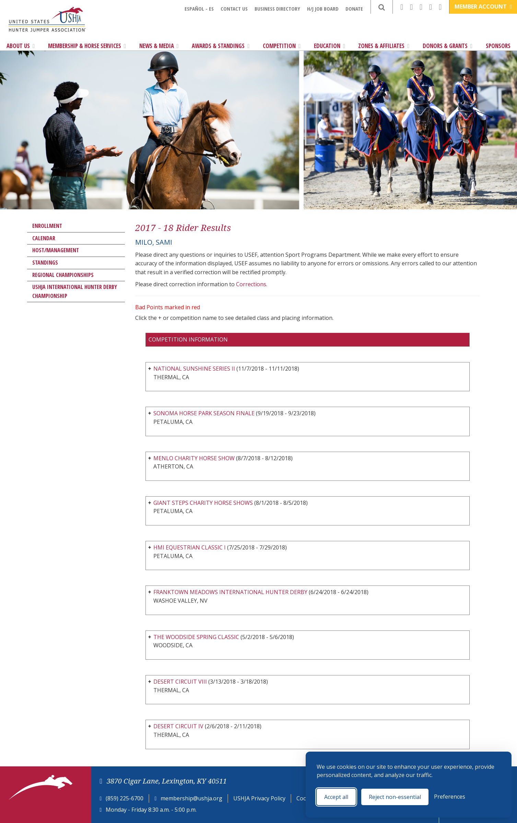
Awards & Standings (220, 46)
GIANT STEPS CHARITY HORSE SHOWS (203, 503)
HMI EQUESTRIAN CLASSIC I (189, 547)
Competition (282, 46)
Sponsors (498, 46)
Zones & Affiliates (383, 46)
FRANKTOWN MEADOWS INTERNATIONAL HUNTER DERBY (230, 592)
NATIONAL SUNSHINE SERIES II (194, 368)
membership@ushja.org (191, 798)
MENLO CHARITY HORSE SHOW (194, 458)
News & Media (159, 46)
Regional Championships (63, 275)
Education (329, 46)
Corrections (251, 284)
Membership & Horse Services (87, 46)
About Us (21, 46)
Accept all (336, 797)
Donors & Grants (447, 46)
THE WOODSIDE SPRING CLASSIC (196, 637)
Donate (354, 8)
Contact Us (234, 8)
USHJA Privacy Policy (259, 798)
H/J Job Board (323, 8)
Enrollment (47, 226)
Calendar (43, 238)
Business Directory (277, 8)
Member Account (483, 6)
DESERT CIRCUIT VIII (180, 681)
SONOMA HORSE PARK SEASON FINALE (204, 413)
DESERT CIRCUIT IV (178, 726)
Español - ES (199, 8)
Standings (45, 262)
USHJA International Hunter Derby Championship (74, 291)
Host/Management (55, 250)
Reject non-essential (395, 797)
